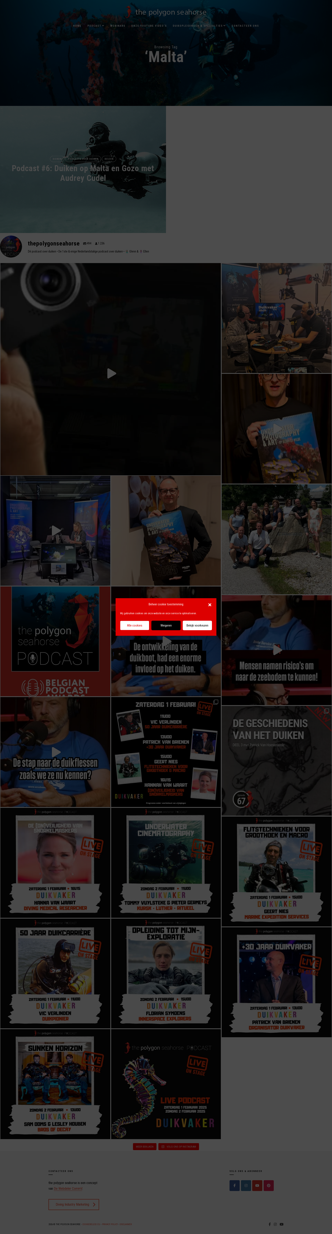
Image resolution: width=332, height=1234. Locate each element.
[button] (210, 604)
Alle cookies (134, 625)
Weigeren (166, 625)
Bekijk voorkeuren (197, 625)
